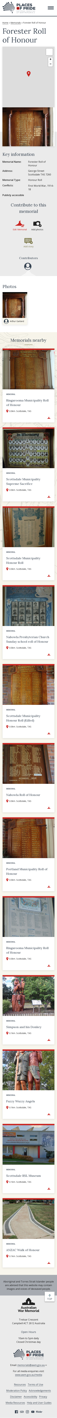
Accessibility (30, 1396)
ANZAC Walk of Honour (23, 1250)
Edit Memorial (20, 229)
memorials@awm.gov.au (32, 1365)
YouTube (32, 1411)
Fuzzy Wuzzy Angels (20, 1101)
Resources (20, 1384)
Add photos (37, 229)
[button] (51, 8)
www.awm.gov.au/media (28, 1374)
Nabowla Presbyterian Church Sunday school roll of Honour (27, 639)
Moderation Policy (16, 1390)
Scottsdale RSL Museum (23, 1176)
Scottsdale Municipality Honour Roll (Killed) (23, 718)
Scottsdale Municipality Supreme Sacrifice (23, 481)
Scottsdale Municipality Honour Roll (23, 560)
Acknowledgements (40, 1390)
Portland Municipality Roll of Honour (26, 871)
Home (5, 22)
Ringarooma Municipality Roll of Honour (27, 402)
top (50, 1299)
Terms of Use (35, 1384)
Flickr (39, 1411)
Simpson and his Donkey (23, 1027)
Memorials (16, 22)
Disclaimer (16, 1396)
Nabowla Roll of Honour (23, 795)
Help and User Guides (39, 1402)
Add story (28, 246)
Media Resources (15, 1402)
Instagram (27, 1411)
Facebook (16, 1411)
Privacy (43, 1396)
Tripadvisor (21, 1411)
